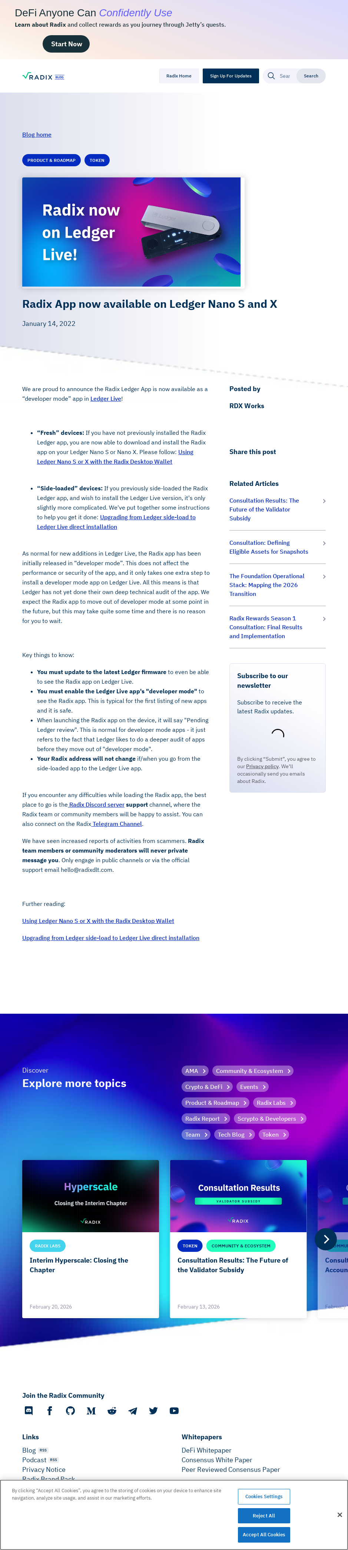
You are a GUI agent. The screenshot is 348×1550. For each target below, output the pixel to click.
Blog (29, 1450)
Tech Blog (231, 1134)
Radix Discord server (96, 804)
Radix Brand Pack (48, 1479)
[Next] (326, 1239)
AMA (191, 1070)
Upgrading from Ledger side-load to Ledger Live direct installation (110, 937)
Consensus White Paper (217, 1460)
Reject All (264, 1516)
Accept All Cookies (264, 1534)
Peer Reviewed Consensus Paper (231, 1469)
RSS (43, 1450)
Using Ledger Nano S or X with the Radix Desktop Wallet (98, 920)
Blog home (37, 134)
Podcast (34, 1460)
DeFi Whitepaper (207, 1450)
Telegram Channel (116, 823)
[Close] (340, 1515)
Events (249, 1086)
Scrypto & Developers (267, 1118)
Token (270, 1134)
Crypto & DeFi (203, 1086)
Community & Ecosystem (249, 1070)
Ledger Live (105, 398)
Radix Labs (271, 1102)
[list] (174, 1239)
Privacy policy (262, 766)
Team (192, 1134)
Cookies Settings (264, 1496)
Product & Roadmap (212, 1102)
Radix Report (202, 1118)
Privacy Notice (44, 1469)
